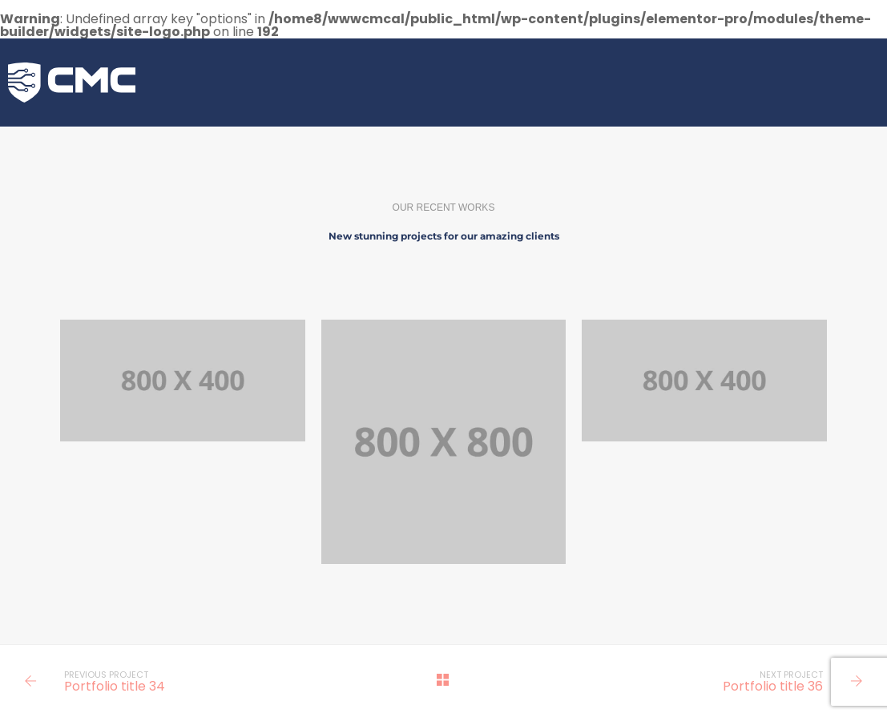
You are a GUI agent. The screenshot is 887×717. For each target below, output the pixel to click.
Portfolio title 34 (114, 686)
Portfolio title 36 (773, 686)
